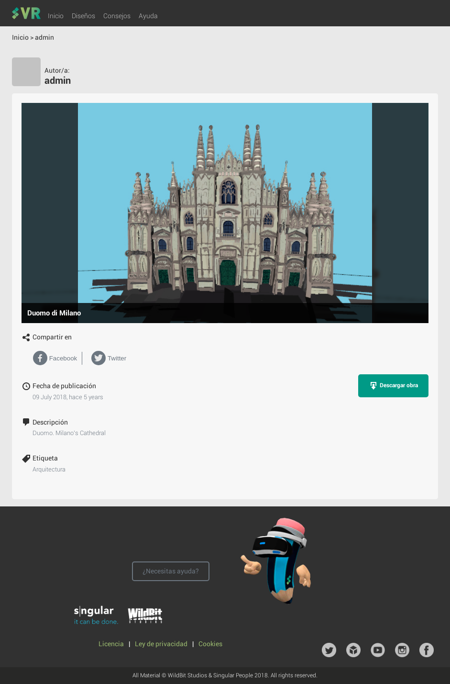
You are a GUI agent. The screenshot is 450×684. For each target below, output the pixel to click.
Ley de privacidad (162, 644)
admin (44, 37)
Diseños (83, 16)
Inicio (56, 16)
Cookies (210, 644)
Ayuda (148, 16)
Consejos (117, 16)
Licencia (112, 644)
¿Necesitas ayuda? (171, 571)
